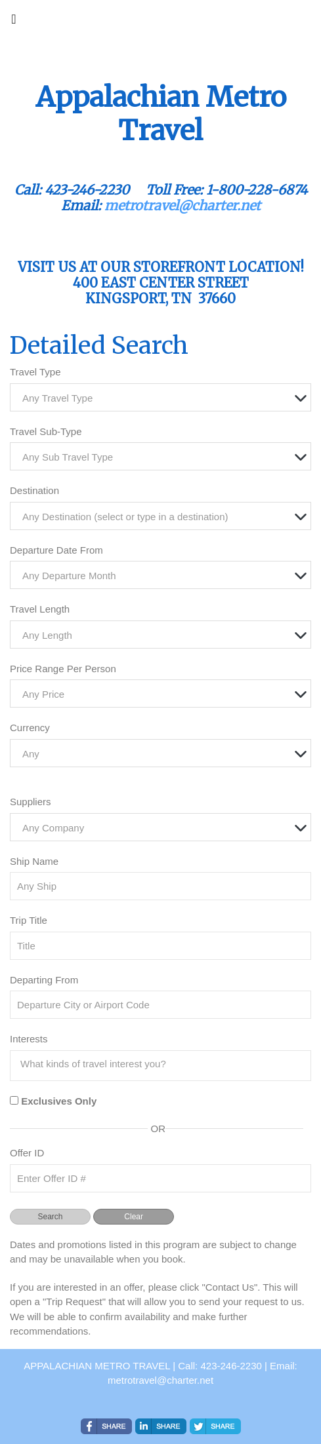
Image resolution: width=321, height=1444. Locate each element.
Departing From (44, 979)
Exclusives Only (58, 1101)
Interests (29, 1038)
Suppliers (30, 801)
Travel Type (35, 371)
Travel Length (40, 609)
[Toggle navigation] (13, 22)
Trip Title (28, 920)
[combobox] (160, 397)
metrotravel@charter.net (182, 205)
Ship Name (34, 861)
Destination (34, 490)
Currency (30, 727)
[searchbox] (163, 1064)
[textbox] (163, 398)
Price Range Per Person (63, 668)
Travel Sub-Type (46, 431)
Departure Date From (56, 550)
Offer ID (27, 1152)
